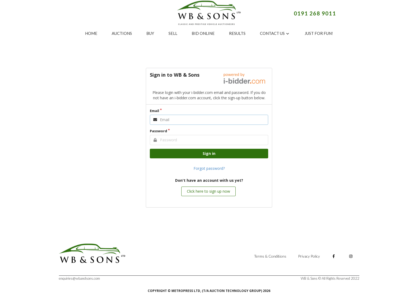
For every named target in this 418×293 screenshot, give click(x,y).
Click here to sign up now (208, 191)
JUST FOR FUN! (319, 33)
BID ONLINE (203, 33)
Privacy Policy (309, 256)
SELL (172, 33)
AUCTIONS (122, 33)
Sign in (209, 153)
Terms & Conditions (270, 256)
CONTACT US (275, 33)
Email (154, 110)
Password (158, 131)
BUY (150, 33)
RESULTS (237, 33)
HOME (91, 33)
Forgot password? (209, 168)
